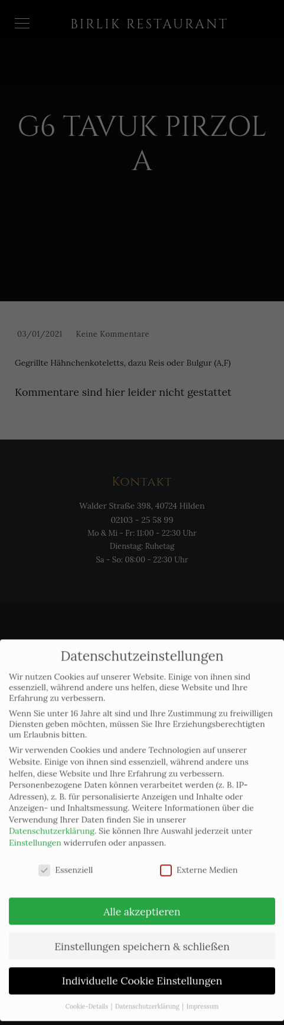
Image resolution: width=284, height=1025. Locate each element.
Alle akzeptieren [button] (141, 902)
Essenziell (65, 860)
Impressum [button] (203, 997)
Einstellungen (35, 833)
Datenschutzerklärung (51, 821)
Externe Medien (199, 860)
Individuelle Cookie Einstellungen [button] (142, 971)
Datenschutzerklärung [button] (148, 997)
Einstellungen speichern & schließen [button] (142, 937)
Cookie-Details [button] (88, 997)
